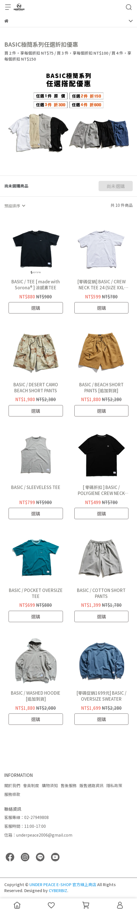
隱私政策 (114, 785)
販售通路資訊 (91, 785)
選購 (35, 307)
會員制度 (31, 785)
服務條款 (12, 794)
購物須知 (50, 785)
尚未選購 (116, 186)
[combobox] (14, 206)
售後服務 (69, 785)
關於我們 (12, 785)
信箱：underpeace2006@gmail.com (38, 835)
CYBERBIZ (58, 890)
